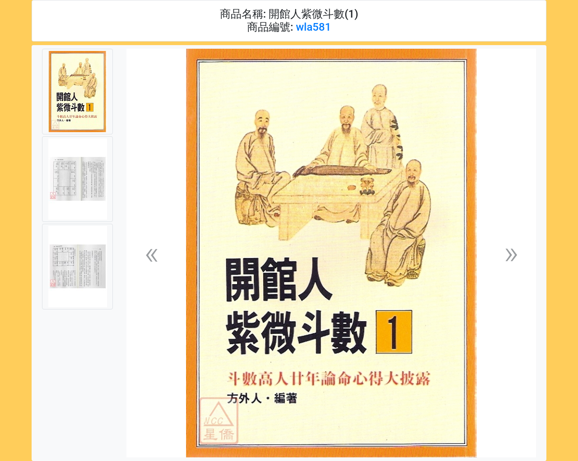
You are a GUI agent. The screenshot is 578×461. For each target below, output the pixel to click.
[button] (151, 253)
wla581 (313, 27)
